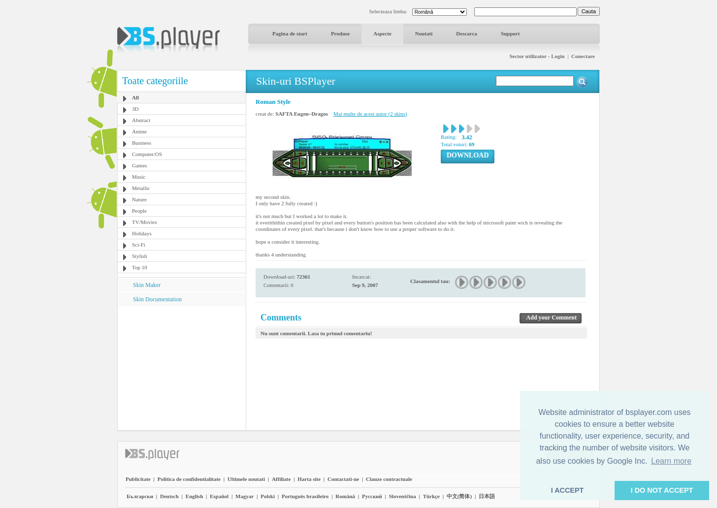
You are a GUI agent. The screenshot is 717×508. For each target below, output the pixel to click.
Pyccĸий (372, 496)
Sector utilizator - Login (536, 56)
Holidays (142, 233)
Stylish (139, 256)
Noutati (423, 33)
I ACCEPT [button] (567, 490)
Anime (139, 131)
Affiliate (281, 479)
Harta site (309, 479)
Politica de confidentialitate (189, 479)
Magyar (244, 496)
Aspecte (382, 33)
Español (219, 496)
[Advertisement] (181, 367)
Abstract (141, 120)
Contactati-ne (343, 479)
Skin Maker (147, 285)
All (135, 97)
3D (135, 109)
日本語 (487, 496)
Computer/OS (147, 154)
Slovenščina (402, 496)
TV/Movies (144, 222)
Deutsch (169, 496)
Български (140, 496)
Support (510, 33)
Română (345, 496)
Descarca (466, 33)
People (139, 211)
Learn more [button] (671, 461)
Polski (268, 496)
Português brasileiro (305, 496)
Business (141, 143)
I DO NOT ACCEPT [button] (662, 490)
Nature (139, 199)
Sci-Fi (138, 245)
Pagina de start (289, 33)
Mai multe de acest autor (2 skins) (370, 114)
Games (139, 165)
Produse (340, 33)
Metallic (141, 188)
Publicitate (138, 479)
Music (139, 177)
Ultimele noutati (246, 479)
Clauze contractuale (389, 479)
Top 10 (139, 267)
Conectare (583, 56)
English (194, 496)
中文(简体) (459, 496)
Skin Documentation (157, 299)
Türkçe (431, 496)
